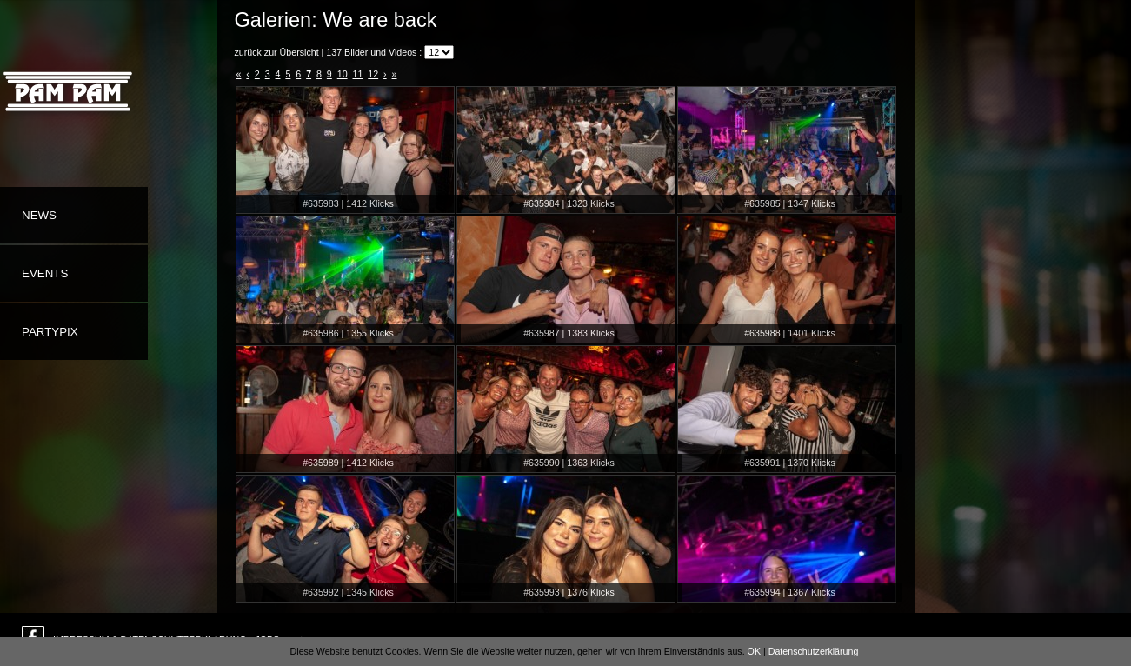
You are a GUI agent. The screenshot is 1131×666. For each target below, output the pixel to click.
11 (358, 74)
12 (373, 74)
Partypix (50, 331)
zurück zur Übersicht (277, 52)
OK (754, 651)
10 (342, 74)
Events (45, 273)
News (39, 215)
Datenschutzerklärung (813, 651)
